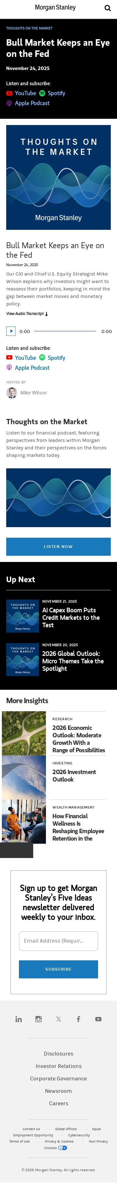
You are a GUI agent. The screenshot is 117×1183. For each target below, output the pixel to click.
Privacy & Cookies (59, 1141)
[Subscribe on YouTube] (21, 93)
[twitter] (58, 1019)
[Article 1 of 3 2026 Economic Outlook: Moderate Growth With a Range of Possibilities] (56, 733)
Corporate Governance (58, 1079)
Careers (58, 1104)
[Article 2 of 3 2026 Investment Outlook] (56, 777)
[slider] (65, 331)
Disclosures (58, 1054)
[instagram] (38, 1019)
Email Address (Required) (56, 941)
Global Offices (66, 1129)
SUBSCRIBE (58, 969)
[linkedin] (18, 1019)
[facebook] (78, 1019)
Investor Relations (59, 1066)
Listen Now (58, 546)
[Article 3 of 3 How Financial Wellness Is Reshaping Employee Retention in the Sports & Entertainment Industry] (56, 822)
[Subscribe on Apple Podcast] (28, 103)
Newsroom (58, 1091)
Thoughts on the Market (29, 28)
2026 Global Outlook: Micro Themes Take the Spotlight (73, 661)
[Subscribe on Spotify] (52, 93)
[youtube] (98, 1019)
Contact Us (32, 1129)
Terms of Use (20, 1141)
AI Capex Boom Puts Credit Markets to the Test (71, 617)
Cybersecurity (79, 1135)
